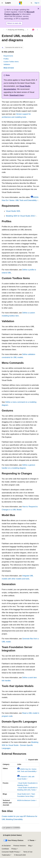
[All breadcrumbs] (4, 29)
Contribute (5, 849)
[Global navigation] (2, 3)
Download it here (17, 95)
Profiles (6, 59)
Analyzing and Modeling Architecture (17, 30)
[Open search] (31, 3)
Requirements (8, 56)
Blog (29, 845)
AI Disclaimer (6, 845)
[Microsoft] (20, 3)
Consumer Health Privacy (10, 852)
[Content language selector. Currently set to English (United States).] (12, 835)
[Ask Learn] (33, 29)
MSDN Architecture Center (26, 800)
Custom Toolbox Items (11, 61)
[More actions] (37, 29)
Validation (6, 64)
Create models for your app (12, 816)
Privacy (14, 849)
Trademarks (6, 855)
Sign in (37, 3)
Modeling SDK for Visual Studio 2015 (20, 216)
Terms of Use (27, 852)
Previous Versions (19, 845)
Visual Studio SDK (13, 211)
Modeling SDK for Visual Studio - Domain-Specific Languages (20, 745)
